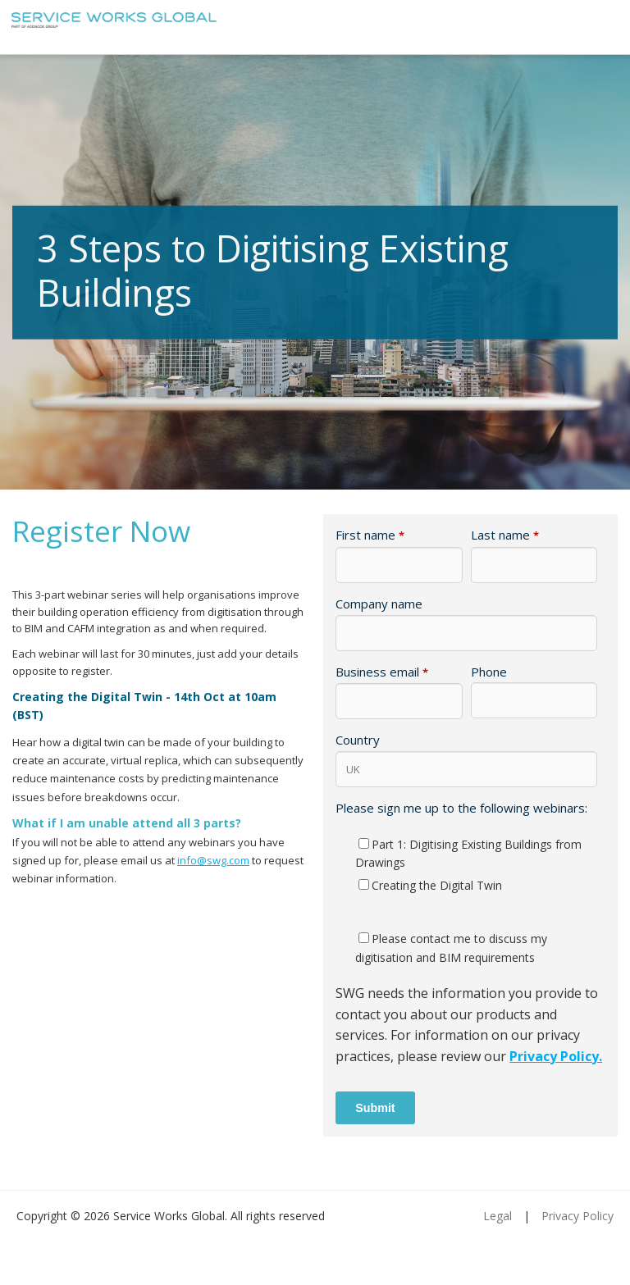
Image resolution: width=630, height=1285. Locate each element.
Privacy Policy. (555, 1056)
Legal (497, 1215)
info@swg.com (213, 860)
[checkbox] (466, 865)
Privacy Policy (577, 1215)
